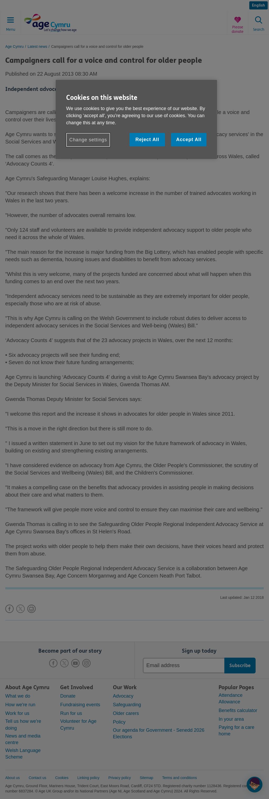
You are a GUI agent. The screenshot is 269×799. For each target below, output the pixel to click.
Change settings (88, 139)
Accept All (188, 139)
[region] (136, 119)
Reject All (147, 139)
